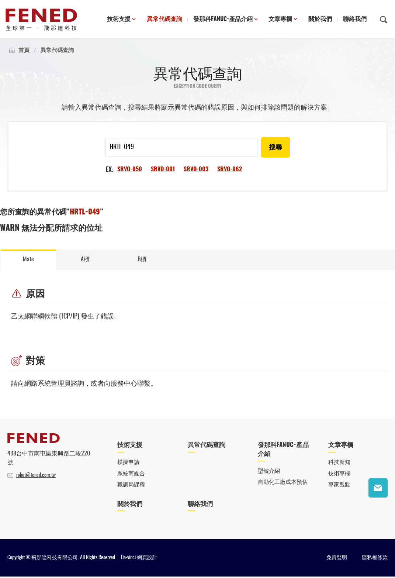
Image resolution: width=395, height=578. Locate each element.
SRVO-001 (163, 169)
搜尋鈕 (383, 19)
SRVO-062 (229, 169)
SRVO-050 (129, 169)
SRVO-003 (196, 169)
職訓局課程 (131, 486)
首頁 (24, 50)
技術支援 (119, 20)
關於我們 (320, 20)
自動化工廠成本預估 (283, 483)
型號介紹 (269, 472)
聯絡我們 (355, 20)
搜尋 (275, 147)
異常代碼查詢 (165, 20)
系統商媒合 (131, 475)
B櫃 (142, 260)
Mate (28, 260)
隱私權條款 (375, 559)
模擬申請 (128, 464)
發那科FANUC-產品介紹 (223, 20)
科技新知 (339, 464)
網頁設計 (147, 559)
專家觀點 (339, 486)
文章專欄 (280, 20)
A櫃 (85, 260)
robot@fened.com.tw (36, 476)
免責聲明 (336, 559)
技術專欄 (339, 475)
